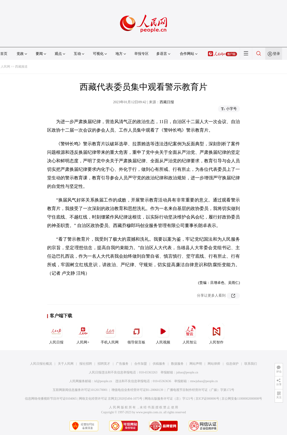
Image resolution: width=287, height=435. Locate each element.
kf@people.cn (103, 381)
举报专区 (141, 54)
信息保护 (232, 363)
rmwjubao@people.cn (204, 381)
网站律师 (214, 363)
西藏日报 (167, 102)
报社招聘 (85, 363)
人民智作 (216, 334)
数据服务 (177, 363)
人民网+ (83, 334)
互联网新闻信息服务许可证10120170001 (80, 390)
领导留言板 (136, 334)
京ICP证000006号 (207, 398)
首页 (3, 54)
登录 (276, 54)
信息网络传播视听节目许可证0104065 (51, 398)
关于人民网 (66, 363)
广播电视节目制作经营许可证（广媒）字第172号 (200, 390)
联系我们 (250, 363)
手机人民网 (110, 334)
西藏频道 (21, 66)
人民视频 (163, 334)
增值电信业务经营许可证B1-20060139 (137, 390)
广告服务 (122, 363)
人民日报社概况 (41, 363)
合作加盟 (140, 363)
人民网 (5, 66)
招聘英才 (104, 363)
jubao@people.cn (187, 372)
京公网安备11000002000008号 (242, 398)
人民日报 (56, 334)
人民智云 (190, 334)
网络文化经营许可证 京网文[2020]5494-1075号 (111, 398)
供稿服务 (159, 363)
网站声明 (195, 363)
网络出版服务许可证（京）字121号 (169, 398)
